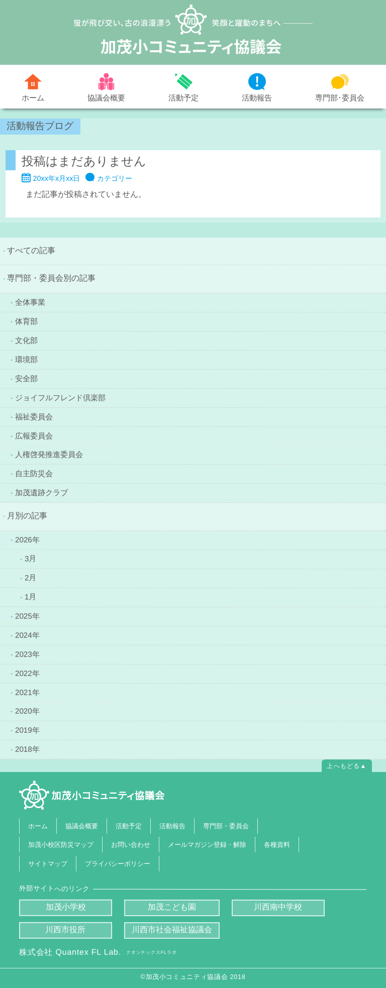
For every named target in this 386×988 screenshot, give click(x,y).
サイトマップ (47, 863)
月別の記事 (27, 515)
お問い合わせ (130, 844)
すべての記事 (31, 250)
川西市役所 (66, 930)
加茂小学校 (66, 907)
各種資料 (277, 844)
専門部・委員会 (225, 825)
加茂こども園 (172, 907)
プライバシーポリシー (117, 863)
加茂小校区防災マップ (60, 844)
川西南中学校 (278, 907)
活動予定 (183, 97)
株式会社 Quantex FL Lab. (97, 951)
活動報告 (257, 97)
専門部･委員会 (339, 97)
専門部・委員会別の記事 (51, 278)
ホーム (33, 97)
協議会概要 (106, 97)
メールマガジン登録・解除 (207, 844)
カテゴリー (114, 178)
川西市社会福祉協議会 (172, 930)
